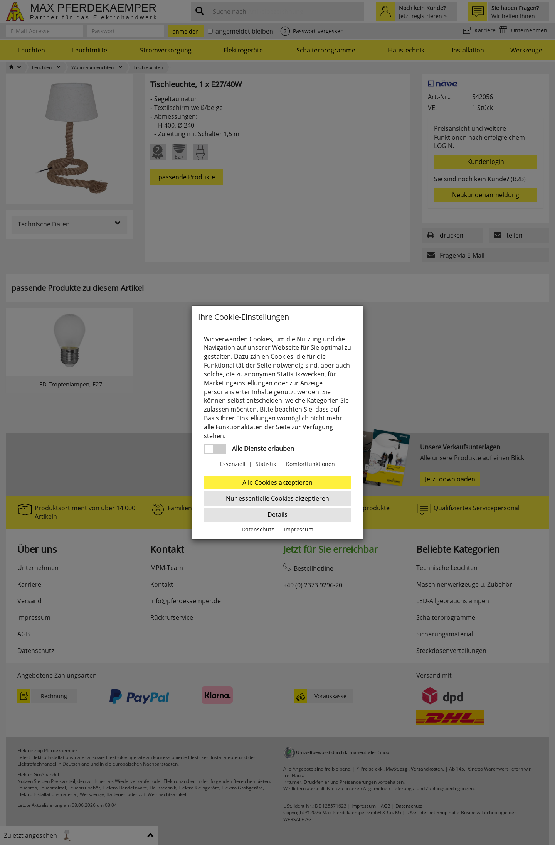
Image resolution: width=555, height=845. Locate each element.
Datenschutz (258, 529)
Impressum (298, 529)
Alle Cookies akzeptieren (277, 482)
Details (277, 514)
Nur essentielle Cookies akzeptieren (277, 498)
